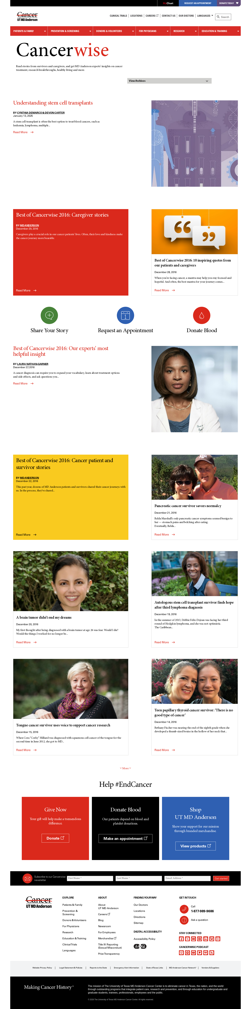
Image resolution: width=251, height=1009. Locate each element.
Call (209, 909)
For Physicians (147, 31)
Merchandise (107, 938)
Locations (139, 910)
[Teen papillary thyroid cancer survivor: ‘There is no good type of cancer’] (195, 688)
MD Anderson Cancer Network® (182, 968)
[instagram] (200, 938)
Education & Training (214, 31)
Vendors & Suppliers (210, 968)
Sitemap (138, 922)
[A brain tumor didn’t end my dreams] (70, 585)
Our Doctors (186, 15)
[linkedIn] (206, 938)
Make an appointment (125, 838)
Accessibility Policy (144, 938)
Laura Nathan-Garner (32, 364)
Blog (101, 920)
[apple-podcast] (181, 952)
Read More (23, 132)
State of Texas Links (154, 968)
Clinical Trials (118, 15)
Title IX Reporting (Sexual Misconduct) (110, 946)
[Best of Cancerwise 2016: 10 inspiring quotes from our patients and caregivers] (195, 238)
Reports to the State (98, 968)
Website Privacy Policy (42, 968)
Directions (139, 917)
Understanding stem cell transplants (53, 103)
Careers (152, 15)
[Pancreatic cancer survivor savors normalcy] (195, 482)
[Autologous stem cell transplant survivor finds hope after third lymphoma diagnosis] (195, 580)
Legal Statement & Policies (70, 968)
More (125, 768)
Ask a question (197, 921)
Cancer (62, 52)
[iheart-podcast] (206, 952)
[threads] (218, 938)
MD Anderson (29, 225)
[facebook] (181, 938)
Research (179, 31)
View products (195, 846)
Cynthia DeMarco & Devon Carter (41, 112)
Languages (203, 15)
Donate (55, 838)
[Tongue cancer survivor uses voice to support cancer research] (70, 693)
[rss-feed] (212, 952)
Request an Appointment (197, 3)
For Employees (107, 932)
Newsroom (104, 926)
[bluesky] (212, 938)
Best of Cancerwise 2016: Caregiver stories (62, 215)
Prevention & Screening (65, 31)
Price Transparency (109, 953)
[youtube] (193, 938)
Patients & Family (23, 31)
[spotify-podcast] (187, 952)
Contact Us (168, 15)
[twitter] (187, 938)
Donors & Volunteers (109, 31)
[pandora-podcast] (200, 952)
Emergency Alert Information (126, 968)
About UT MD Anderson (108, 906)
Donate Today (228, 3)
